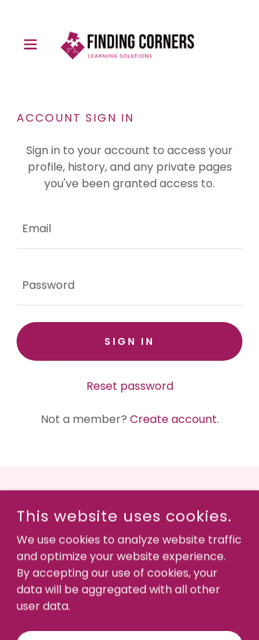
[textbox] (129, 229)
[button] (33, 44)
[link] (129, 44)
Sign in (129, 341)
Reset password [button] (129, 386)
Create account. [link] (174, 419)
